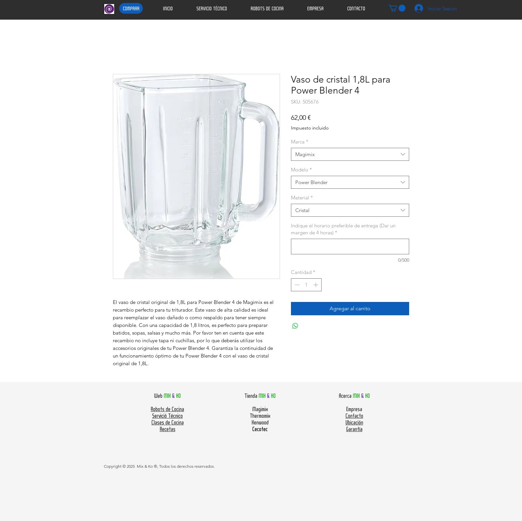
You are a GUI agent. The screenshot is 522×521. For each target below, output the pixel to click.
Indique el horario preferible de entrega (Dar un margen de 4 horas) (343, 229)
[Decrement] (296, 285)
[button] (397, 8)
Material (302, 197)
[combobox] (350, 154)
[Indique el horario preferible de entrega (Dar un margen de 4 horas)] (350, 246)
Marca (299, 141)
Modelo (301, 169)
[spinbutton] (306, 285)
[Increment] (316, 285)
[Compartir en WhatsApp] (295, 326)
